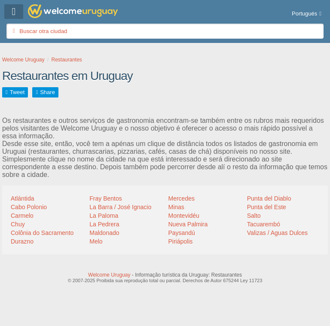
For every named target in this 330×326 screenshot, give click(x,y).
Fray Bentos (105, 198)
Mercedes (181, 198)
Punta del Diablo (269, 198)
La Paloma (103, 215)
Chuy (18, 224)
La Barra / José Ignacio (120, 207)
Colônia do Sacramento (42, 232)
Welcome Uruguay (109, 275)
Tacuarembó (263, 224)
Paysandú (181, 232)
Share (47, 92)
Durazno (22, 241)
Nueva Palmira (188, 224)
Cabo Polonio (29, 207)
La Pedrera (104, 224)
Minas (176, 207)
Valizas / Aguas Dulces (277, 232)
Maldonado (104, 232)
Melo (95, 241)
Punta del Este (266, 207)
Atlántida (22, 198)
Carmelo (22, 215)
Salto (254, 215)
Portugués (304, 13)
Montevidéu (183, 215)
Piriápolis (180, 241)
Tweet (17, 92)
